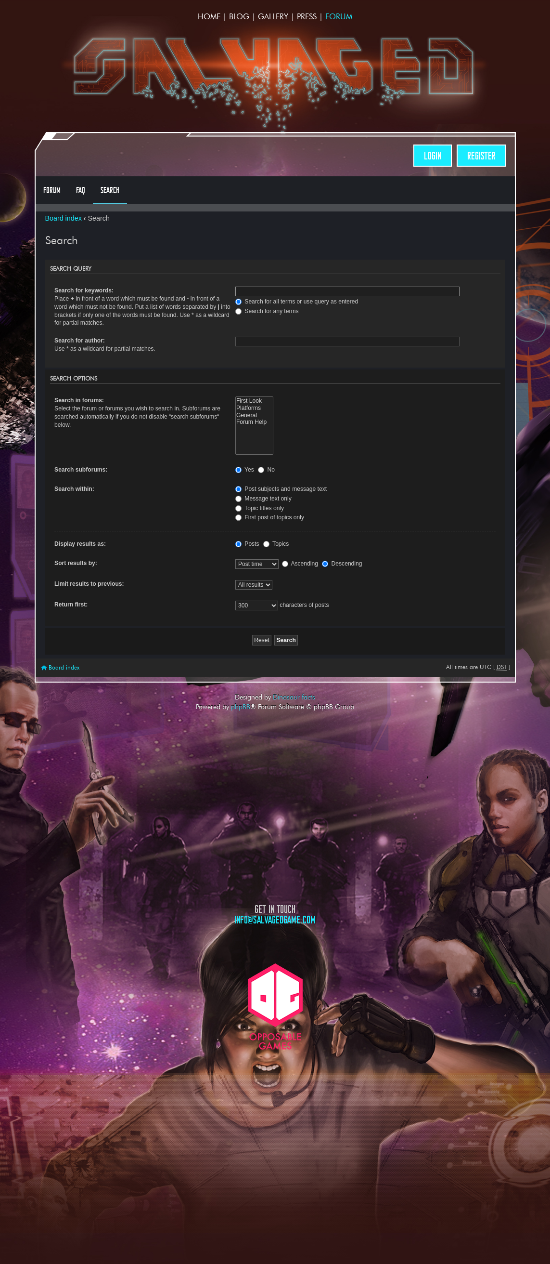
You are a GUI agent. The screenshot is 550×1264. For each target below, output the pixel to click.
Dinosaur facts (294, 697)
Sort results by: (75, 563)
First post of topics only (269, 517)
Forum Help (254, 422)
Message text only (263, 498)
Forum (338, 16)
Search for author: (79, 340)
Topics (276, 543)
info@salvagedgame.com (275, 920)
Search (110, 190)
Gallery (273, 16)
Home (209, 16)
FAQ (80, 190)
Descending (342, 563)
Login (432, 156)
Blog (239, 16)
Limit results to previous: (89, 583)
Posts (247, 543)
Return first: (71, 604)
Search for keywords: (84, 290)
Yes (244, 469)
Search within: (74, 489)
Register (481, 156)
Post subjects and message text (281, 489)
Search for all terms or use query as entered (296, 301)
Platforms (254, 408)
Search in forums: (79, 400)
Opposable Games (275, 1006)
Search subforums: (80, 469)
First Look (254, 401)
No (266, 469)
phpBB (240, 706)
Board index (63, 218)
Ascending (300, 563)
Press (307, 16)
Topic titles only (259, 508)
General (254, 415)
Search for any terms (267, 311)
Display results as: (80, 543)
